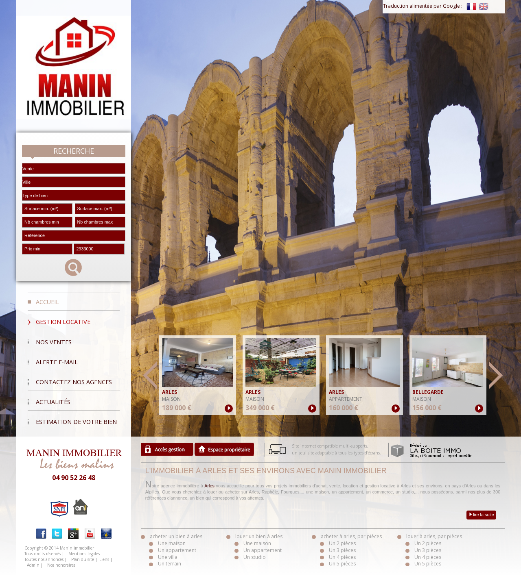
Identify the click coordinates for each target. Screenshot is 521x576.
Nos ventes (54, 342)
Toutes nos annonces (43, 559)
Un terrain (169, 563)
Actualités (53, 402)
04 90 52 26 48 (73, 477)
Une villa (167, 557)
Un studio (254, 557)
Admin (33, 565)
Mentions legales (84, 553)
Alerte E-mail (57, 362)
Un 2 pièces (342, 543)
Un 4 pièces (342, 557)
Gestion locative (63, 322)
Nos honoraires (61, 565)
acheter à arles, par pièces (351, 536)
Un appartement (177, 550)
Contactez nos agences (74, 382)
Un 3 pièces (342, 550)
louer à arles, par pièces (434, 536)
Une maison (172, 543)
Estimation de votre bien (76, 422)
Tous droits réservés (42, 553)
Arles (209, 485)
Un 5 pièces (342, 563)
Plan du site (82, 559)
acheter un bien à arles (176, 536)
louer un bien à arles (258, 536)
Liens (104, 559)
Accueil (47, 302)
